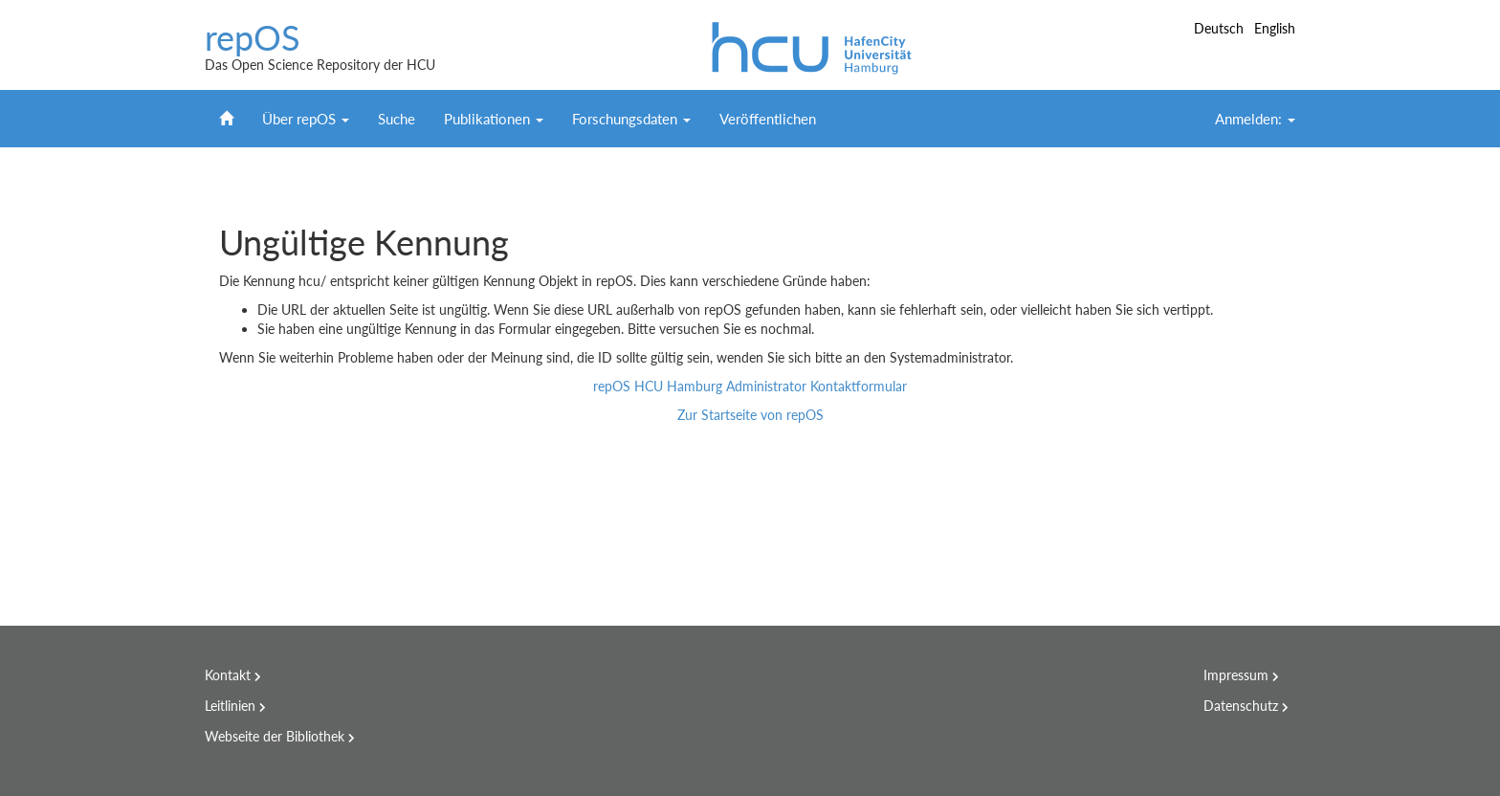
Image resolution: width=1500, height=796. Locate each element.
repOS (252, 38)
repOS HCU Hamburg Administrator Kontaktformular (750, 386)
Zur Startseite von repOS (750, 415)
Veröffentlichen (767, 118)
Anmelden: (1255, 118)
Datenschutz (1240, 705)
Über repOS (305, 118)
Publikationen (493, 118)
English (1274, 28)
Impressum (1235, 675)
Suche (396, 118)
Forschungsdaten (631, 118)
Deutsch (1220, 28)
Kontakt (228, 675)
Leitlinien (230, 705)
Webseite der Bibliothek (274, 736)
